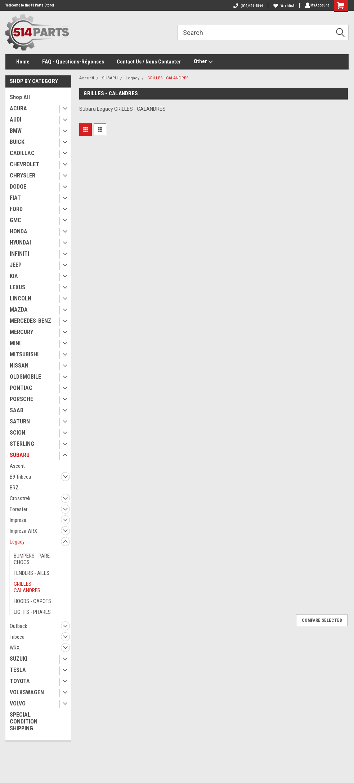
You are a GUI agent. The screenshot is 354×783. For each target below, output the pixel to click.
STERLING (22, 443)
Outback (18, 626)
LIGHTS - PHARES (32, 612)
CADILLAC (22, 153)
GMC (15, 220)
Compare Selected (322, 620)
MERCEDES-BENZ (30, 320)
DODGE (18, 186)
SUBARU (20, 455)
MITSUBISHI (24, 354)
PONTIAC (21, 387)
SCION (17, 432)
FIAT (15, 197)
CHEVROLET (24, 164)
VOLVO (18, 703)
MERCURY (21, 332)
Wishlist (282, 5)
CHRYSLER (22, 175)
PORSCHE (21, 399)
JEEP (16, 264)
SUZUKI (18, 658)
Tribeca (17, 637)
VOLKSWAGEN (27, 692)
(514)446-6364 (246, 5)
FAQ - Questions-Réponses (73, 61)
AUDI (15, 119)
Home (23, 61)
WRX (14, 648)
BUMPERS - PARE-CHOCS (32, 559)
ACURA (18, 108)
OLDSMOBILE (25, 376)
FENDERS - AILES (31, 573)
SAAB (16, 410)
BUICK (17, 141)
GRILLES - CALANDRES (27, 587)
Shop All (20, 97)
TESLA (18, 670)
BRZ (14, 487)
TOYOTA (20, 681)
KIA (14, 276)
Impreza (18, 520)
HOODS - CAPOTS (32, 601)
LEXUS (17, 287)
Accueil (86, 78)
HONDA (18, 231)
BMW (16, 130)
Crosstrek (20, 498)
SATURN (20, 421)
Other (203, 61)
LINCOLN (20, 298)
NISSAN (19, 365)
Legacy (17, 541)
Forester (18, 509)
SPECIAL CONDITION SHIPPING (23, 721)
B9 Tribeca (20, 477)
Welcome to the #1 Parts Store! (29, 5)
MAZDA (19, 309)
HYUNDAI (20, 242)
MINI (15, 343)
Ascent (17, 466)
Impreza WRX (23, 531)
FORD (16, 209)
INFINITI (19, 253)
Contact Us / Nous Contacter (149, 61)
